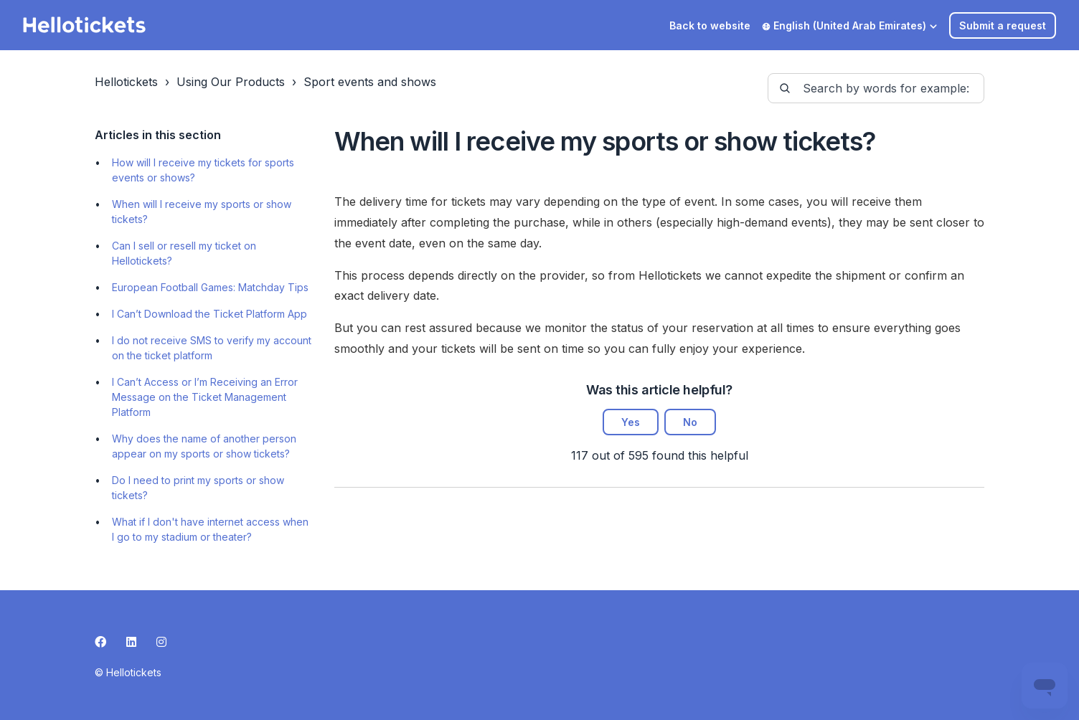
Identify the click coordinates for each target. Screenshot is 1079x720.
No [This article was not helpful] (690, 422)
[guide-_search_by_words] (876, 88)
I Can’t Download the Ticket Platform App (209, 314)
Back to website (709, 25)
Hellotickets (126, 82)
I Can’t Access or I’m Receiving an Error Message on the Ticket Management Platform (205, 397)
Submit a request (1002, 25)
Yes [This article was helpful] (630, 422)
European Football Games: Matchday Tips (210, 287)
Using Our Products (230, 82)
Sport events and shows (369, 82)
